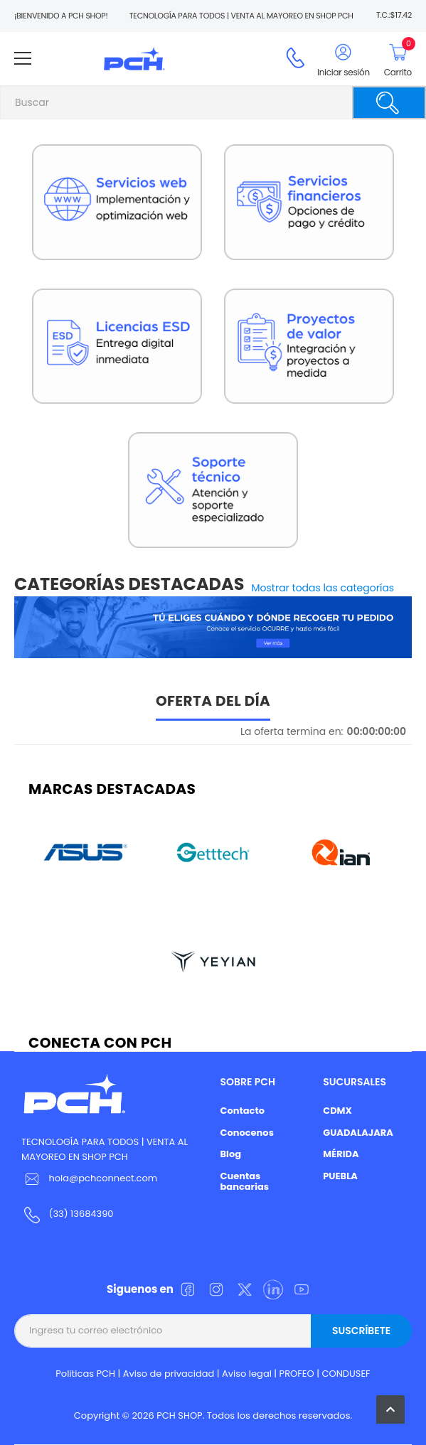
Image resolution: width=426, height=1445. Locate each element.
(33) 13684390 (80, 1213)
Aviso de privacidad (169, 1373)
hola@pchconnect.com (102, 1178)
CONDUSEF (345, 1373)
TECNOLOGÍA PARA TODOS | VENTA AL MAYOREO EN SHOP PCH (104, 1149)
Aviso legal (247, 1373)
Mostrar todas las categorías (323, 588)
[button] (390, 1409)
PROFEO (296, 1373)
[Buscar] (389, 102)
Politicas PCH (85, 1373)
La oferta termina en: (292, 731)
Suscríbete (361, 1330)
